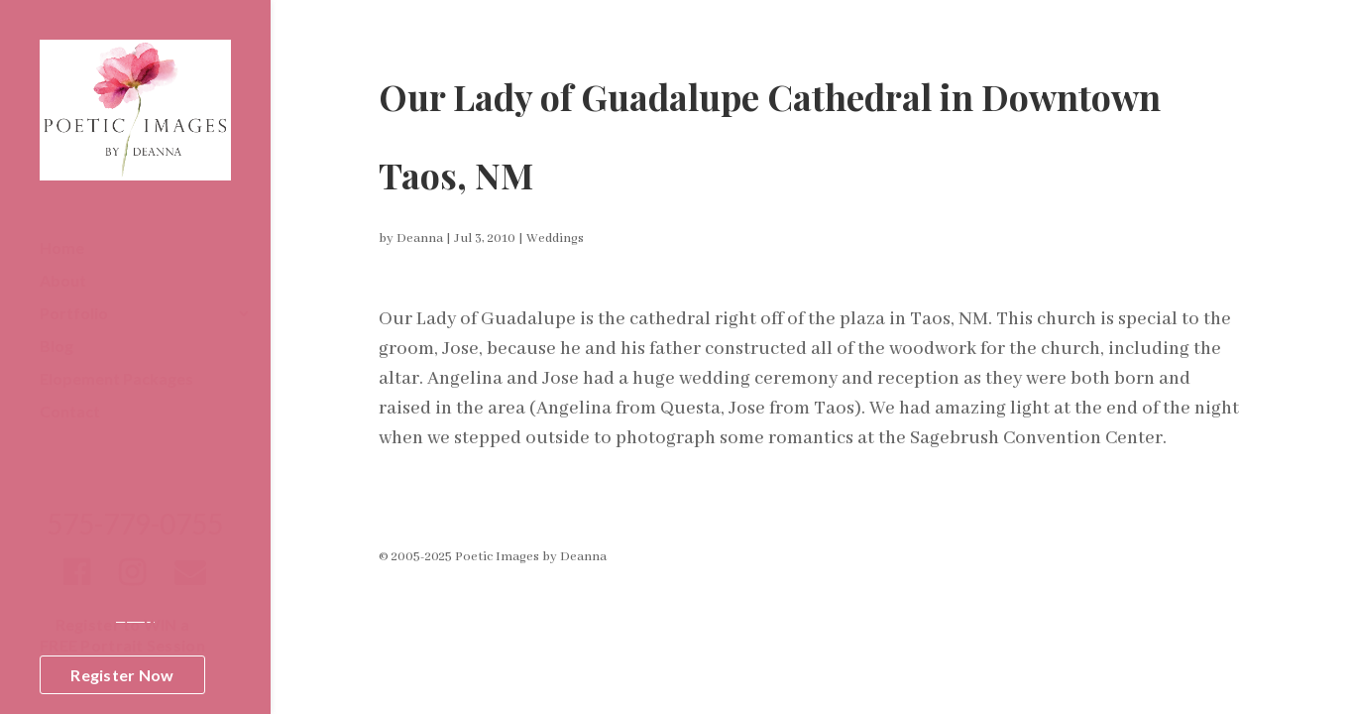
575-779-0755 (135, 528)
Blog (56, 347)
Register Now (121, 674)
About (63, 282)
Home (62, 249)
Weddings (555, 238)
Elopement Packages (116, 380)
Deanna (419, 238)
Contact (70, 412)
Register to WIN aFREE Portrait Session (122, 634)
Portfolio (74, 314)
